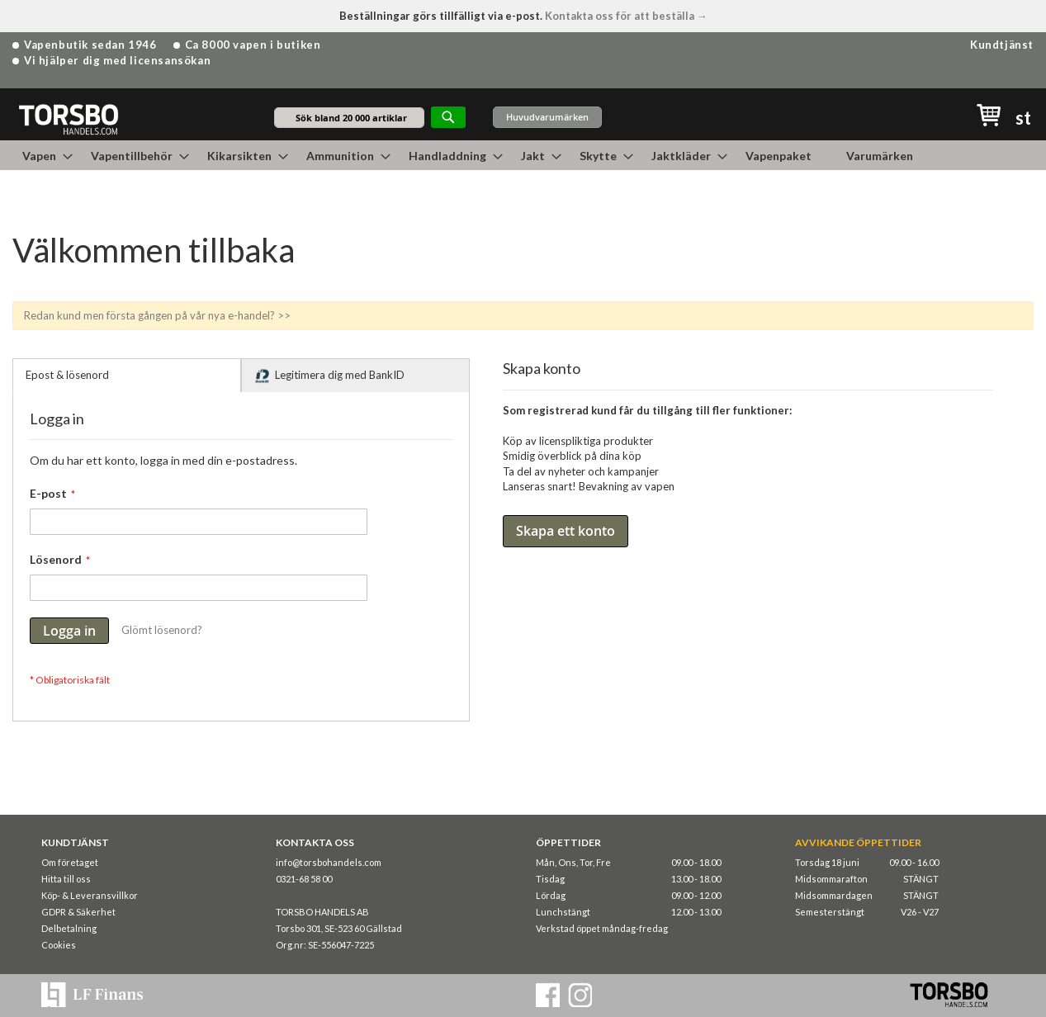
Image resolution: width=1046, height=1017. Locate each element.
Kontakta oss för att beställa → (626, 15)
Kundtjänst (1002, 44)
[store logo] (68, 118)
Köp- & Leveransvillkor (89, 895)
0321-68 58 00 (304, 878)
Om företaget (69, 862)
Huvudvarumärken (547, 117)
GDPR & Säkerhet (78, 911)
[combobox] (349, 117)
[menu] (523, 155)
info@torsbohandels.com (328, 862)
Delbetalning (69, 928)
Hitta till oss (66, 878)
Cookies (58, 944)
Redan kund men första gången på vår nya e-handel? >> (157, 315)
